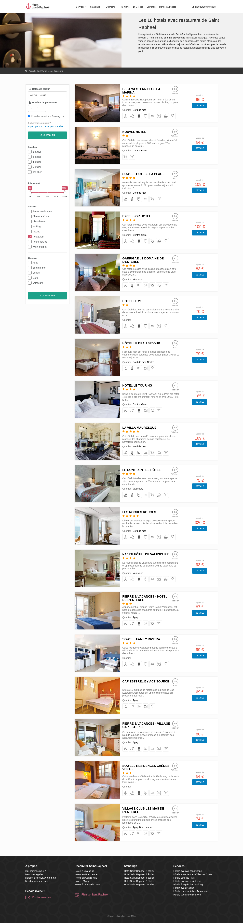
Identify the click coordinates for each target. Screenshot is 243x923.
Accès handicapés (42, 211)
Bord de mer (39, 267)
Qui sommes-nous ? (35, 871)
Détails (200, 105)
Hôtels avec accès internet (187, 881)
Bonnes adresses (167, 7)
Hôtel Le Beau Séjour (141, 343)
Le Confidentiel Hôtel (141, 470)
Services (82, 7)
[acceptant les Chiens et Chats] (132, 116)
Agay (35, 262)
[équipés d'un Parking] (146, 116)
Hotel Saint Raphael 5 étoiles (139, 881)
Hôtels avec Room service (187, 894)
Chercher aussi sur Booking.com (48, 116)
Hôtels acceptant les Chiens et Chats (192, 874)
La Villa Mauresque (139, 427)
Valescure (38, 283)
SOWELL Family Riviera (141, 639)
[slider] (30, 193)
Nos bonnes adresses (36, 881)
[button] (203, 6)
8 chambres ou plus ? (39, 123)
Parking (36, 226)
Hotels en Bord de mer (86, 874)
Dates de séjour (39, 89)
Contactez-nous (41, 897)
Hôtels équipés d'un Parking (188, 884)
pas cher (37, 172)
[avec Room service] (166, 116)
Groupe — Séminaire (144, 7)
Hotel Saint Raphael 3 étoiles (139, 874)
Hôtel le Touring (137, 385)
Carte (125, 7)
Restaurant (38, 236)
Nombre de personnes (42, 102)
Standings (96, 7)
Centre (36, 272)
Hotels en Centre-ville (86, 877)
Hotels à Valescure (84, 871)
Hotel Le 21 (132, 301)
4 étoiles (37, 162)
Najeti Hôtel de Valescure (145, 554)
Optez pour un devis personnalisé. (46, 126)
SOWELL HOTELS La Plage (143, 174)
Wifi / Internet (39, 246)
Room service (40, 241)
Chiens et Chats (41, 216)
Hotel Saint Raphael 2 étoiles (139, 871)
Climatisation (39, 221)
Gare (35, 277)
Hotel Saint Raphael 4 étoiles (139, 877)
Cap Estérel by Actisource (145, 681)
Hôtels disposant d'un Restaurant (190, 891)
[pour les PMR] (125, 116)
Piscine (36, 231)
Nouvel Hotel (134, 132)
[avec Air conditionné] (139, 116)
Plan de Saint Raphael (95, 894)
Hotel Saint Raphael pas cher (139, 884)
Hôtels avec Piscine (183, 888)
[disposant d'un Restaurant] (159, 116)
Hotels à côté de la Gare (87, 884)
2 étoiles (37, 151)
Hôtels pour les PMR (184, 877)
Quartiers (112, 7)
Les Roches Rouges (139, 512)
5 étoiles (37, 167)
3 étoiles (37, 156)
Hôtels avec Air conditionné (187, 871)
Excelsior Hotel (136, 216)
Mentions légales (34, 874)
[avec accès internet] (173, 116)
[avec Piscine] (152, 116)
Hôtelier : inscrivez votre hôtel (40, 877)
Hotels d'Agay (82, 881)
